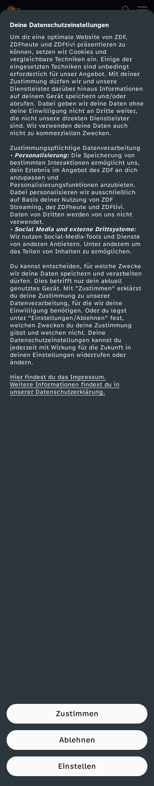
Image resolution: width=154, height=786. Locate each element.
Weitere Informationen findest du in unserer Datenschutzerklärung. (65, 388)
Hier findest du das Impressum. (58, 377)
